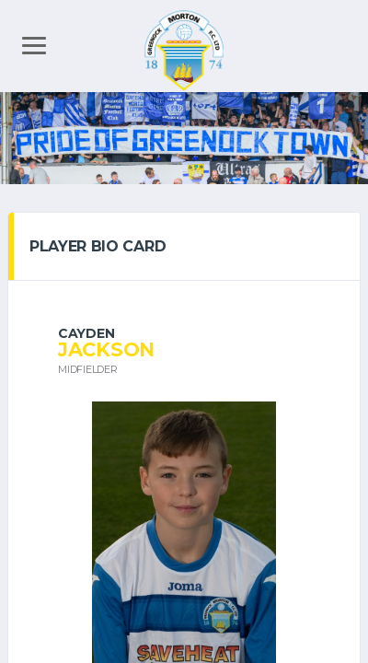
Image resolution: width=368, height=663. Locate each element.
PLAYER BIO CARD (97, 246)
